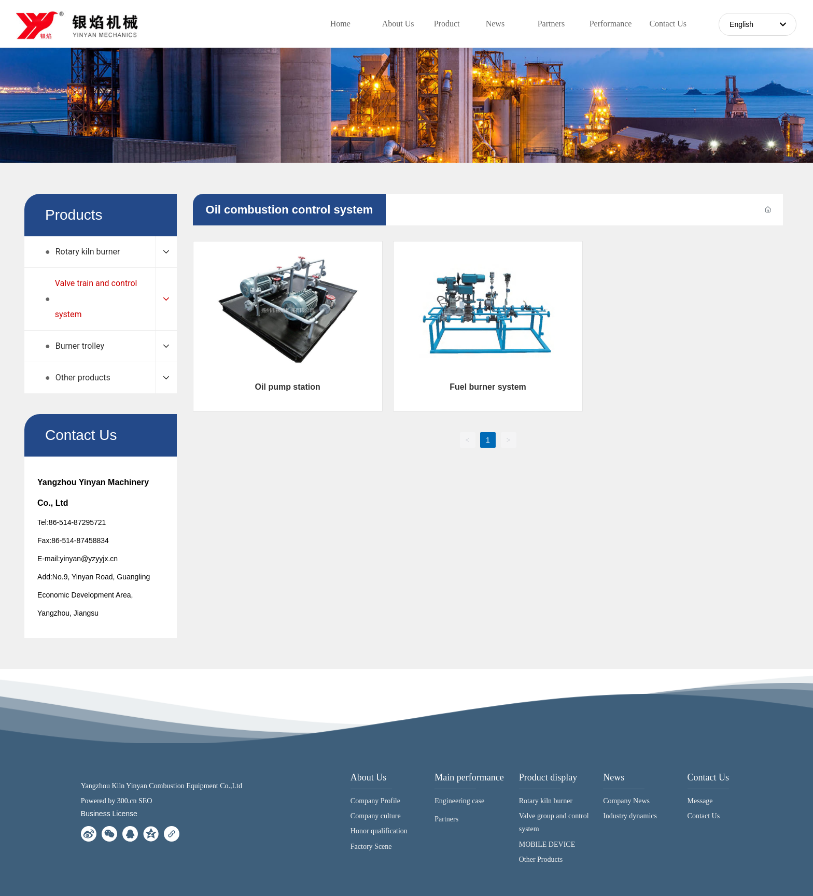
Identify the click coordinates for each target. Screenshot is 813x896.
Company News (626, 801)
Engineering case (459, 801)
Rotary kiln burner (545, 801)
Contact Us (709, 777)
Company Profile (375, 801)
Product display (548, 777)
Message (700, 801)
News (613, 777)
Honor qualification (379, 831)
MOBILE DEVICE (547, 844)
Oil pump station (287, 386)
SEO (145, 801)
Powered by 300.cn (109, 801)
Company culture (376, 816)
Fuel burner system (488, 386)
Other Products (541, 859)
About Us (369, 777)
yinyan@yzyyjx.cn (89, 558)
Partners (446, 819)
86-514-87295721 (77, 522)
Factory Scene (371, 846)
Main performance (468, 777)
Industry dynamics (630, 816)
